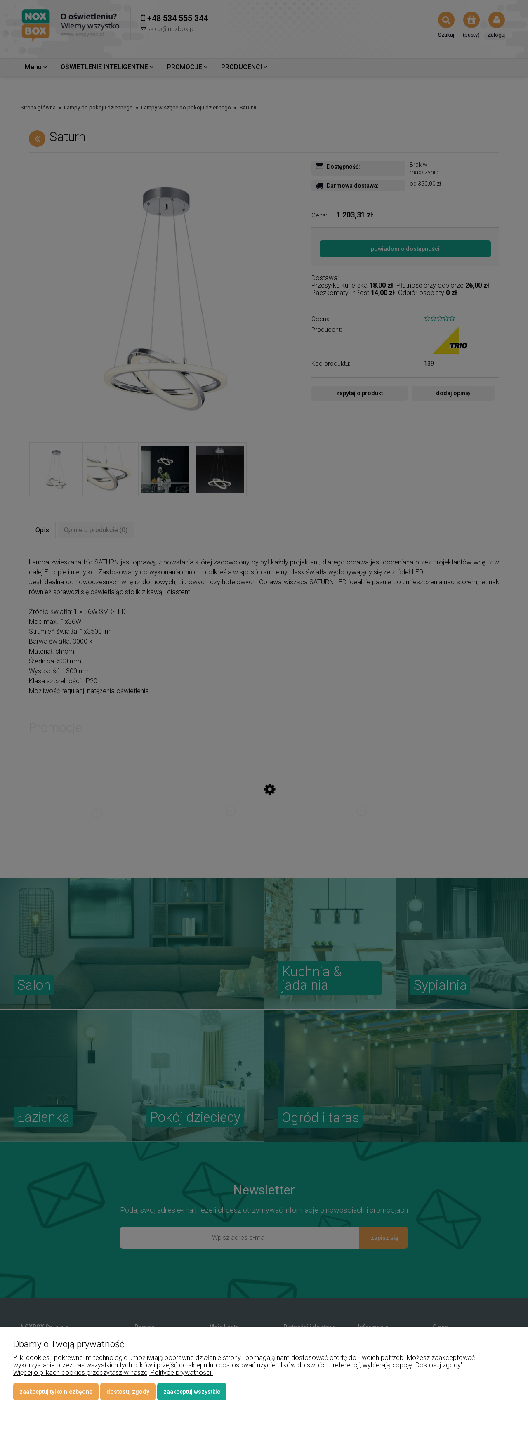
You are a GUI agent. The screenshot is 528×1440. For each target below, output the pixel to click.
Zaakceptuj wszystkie (191, 1391)
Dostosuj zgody (127, 1391)
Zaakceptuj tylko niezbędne (55, 1391)
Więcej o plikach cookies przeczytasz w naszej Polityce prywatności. (113, 1372)
